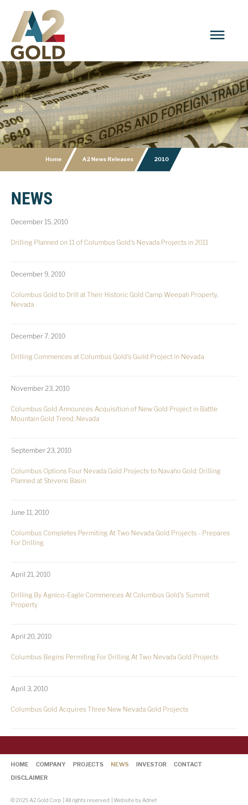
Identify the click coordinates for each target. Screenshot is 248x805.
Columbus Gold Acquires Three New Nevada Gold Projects (99, 709)
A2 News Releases (108, 159)
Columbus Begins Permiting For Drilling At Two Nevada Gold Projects (115, 657)
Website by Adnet (135, 800)
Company (51, 764)
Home (53, 159)
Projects (88, 764)
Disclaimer (29, 777)
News (120, 764)
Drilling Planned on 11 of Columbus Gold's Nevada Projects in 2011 (109, 242)
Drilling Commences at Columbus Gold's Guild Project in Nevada (107, 357)
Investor (151, 764)
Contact (188, 764)
